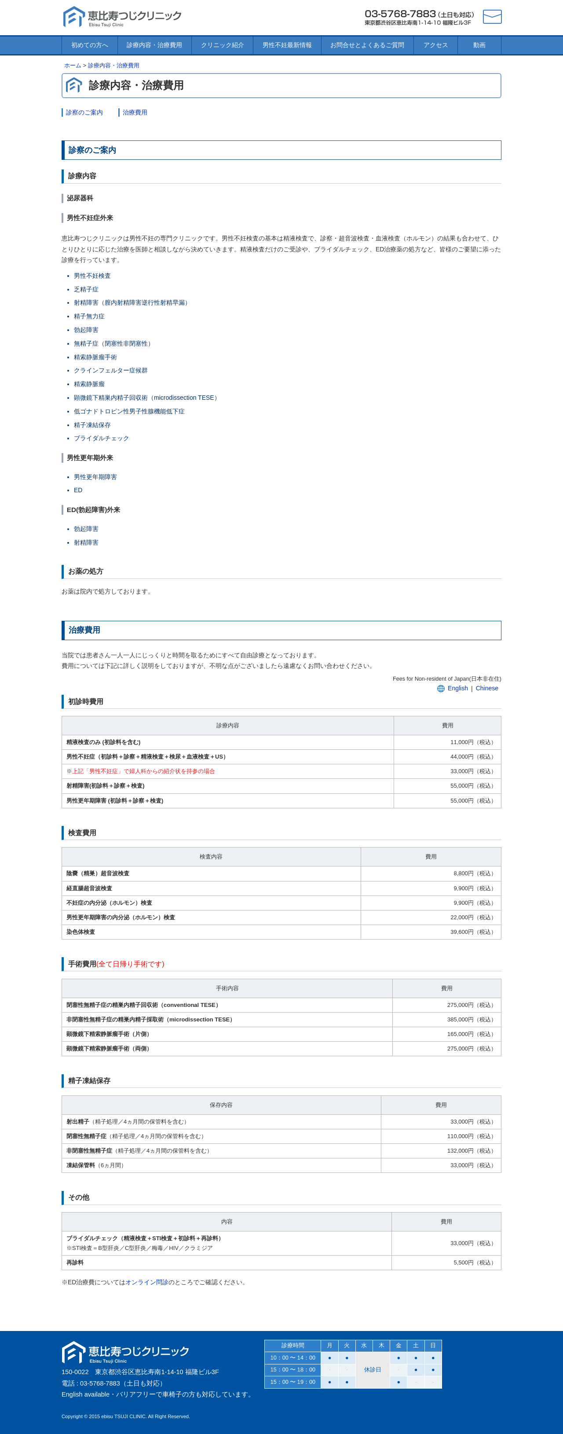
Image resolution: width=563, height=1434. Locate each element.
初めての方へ (89, 44)
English (458, 688)
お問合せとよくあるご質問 (367, 44)
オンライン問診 (146, 1282)
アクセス (436, 44)
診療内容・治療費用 (154, 44)
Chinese (487, 688)
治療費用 (135, 112)
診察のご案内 (84, 112)
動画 (479, 44)
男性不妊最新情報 (287, 44)
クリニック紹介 (222, 44)
